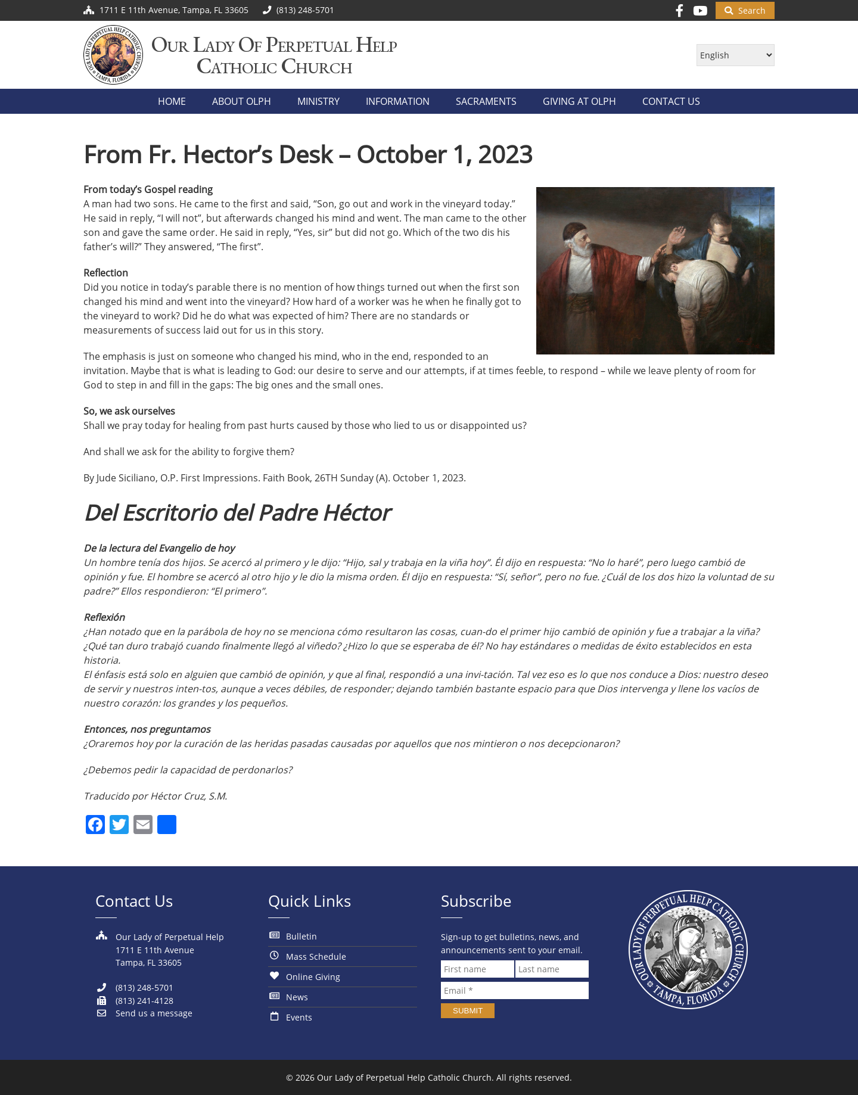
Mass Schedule (316, 956)
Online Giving (313, 976)
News (297, 997)
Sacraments (486, 101)
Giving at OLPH (579, 101)
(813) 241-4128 (134, 1000)
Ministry (318, 101)
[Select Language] (736, 55)
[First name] (477, 969)
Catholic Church (274, 66)
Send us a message (143, 1013)
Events (299, 1017)
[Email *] (515, 990)
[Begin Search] (745, 10)
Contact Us (671, 101)
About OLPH (241, 101)
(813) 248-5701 (134, 987)
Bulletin (301, 936)
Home (172, 101)
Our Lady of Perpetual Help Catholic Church (404, 1077)
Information (398, 101)
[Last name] (552, 969)
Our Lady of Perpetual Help (274, 44)
